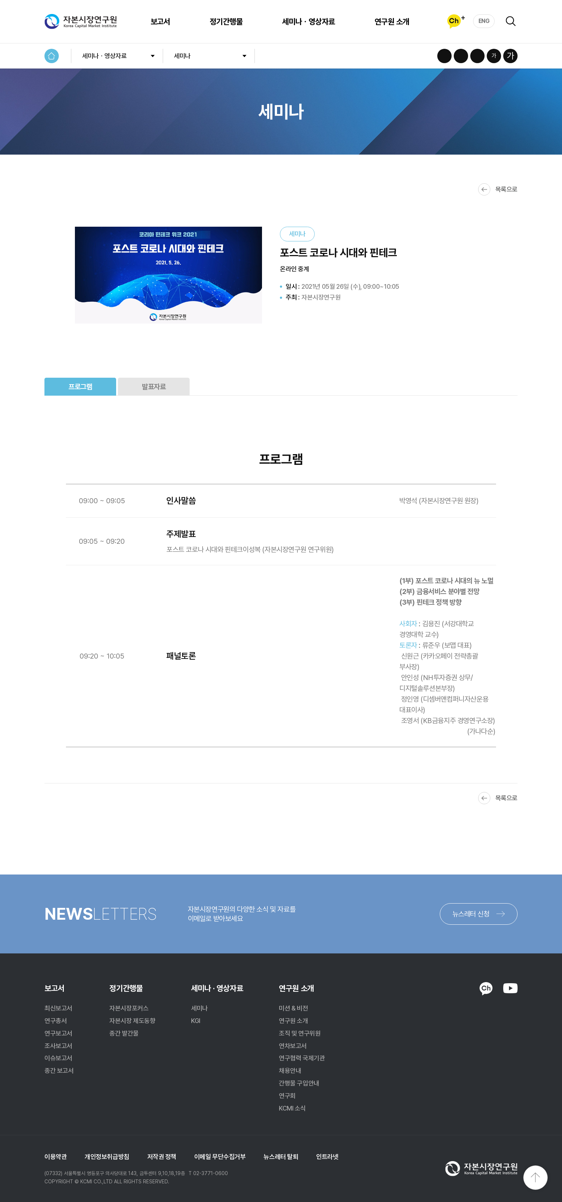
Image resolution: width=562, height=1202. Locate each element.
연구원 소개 (392, 21)
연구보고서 (58, 1033)
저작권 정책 (161, 1156)
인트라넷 (327, 1156)
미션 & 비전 (293, 1008)
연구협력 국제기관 (302, 1058)
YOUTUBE (510, 988)
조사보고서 (58, 1046)
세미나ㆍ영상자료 (308, 21)
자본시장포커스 (128, 1008)
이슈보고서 (58, 1058)
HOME (51, 56)
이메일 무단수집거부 (220, 1156)
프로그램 (80, 386)
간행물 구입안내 (299, 1083)
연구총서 (55, 1020)
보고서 (160, 21)
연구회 (287, 1095)
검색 (511, 21)
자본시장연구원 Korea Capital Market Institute (80, 21)
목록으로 (506, 189)
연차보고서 (293, 1046)
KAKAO (486, 989)
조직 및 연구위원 (299, 1033)
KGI (195, 1020)
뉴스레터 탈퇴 (280, 1156)
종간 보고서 (58, 1070)
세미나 (182, 56)
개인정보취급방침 (107, 1156)
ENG (484, 21)
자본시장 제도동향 (132, 1020)
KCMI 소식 (292, 1108)
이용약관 (55, 1156)
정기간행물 (226, 21)
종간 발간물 (123, 1033)
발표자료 (154, 386)
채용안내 (290, 1070)
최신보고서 (58, 1008)
